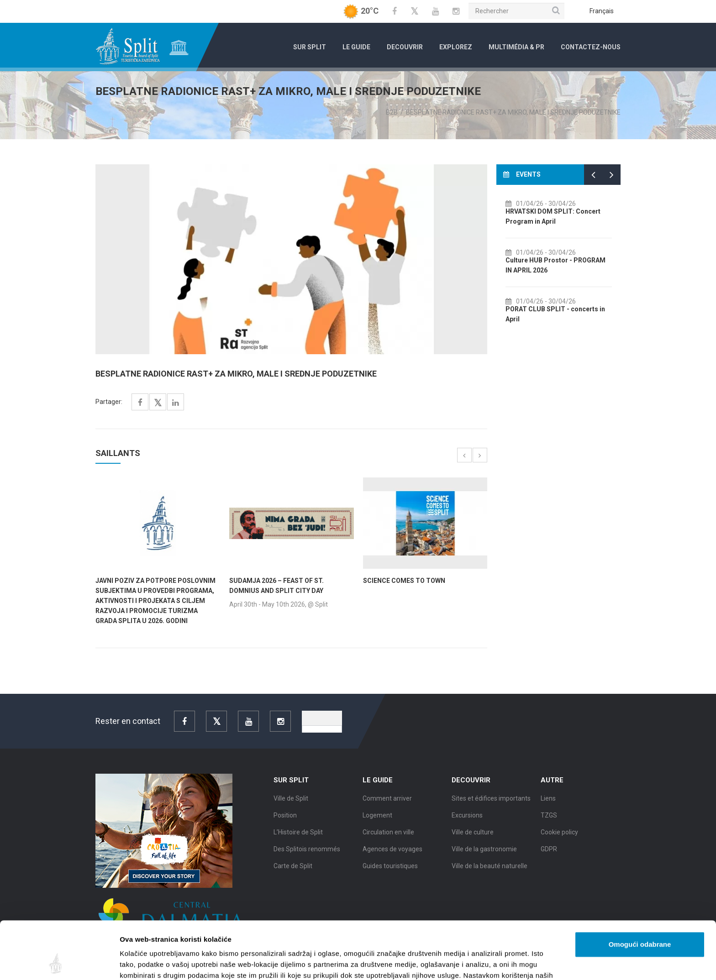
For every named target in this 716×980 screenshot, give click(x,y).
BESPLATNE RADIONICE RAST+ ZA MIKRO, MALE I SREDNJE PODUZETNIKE (513, 112)
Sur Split (309, 47)
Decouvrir (405, 47)
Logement (377, 818)
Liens (548, 801)
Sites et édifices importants (491, 801)
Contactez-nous (591, 47)
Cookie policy (559, 835)
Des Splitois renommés (307, 851)
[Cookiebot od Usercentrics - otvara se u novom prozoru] (59, 962)
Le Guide (356, 47)
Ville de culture (473, 835)
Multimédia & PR (516, 47)
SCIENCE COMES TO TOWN (404, 580)
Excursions (467, 818)
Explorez (455, 47)
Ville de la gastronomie (484, 851)
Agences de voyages (392, 851)
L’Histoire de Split (298, 835)
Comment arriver (387, 801)
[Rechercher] (516, 11)
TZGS (549, 818)
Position (285, 818)
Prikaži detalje (473, 962)
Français (602, 11)
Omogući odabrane (640, 890)
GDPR (549, 851)
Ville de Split (291, 801)
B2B (392, 112)
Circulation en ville (388, 835)
